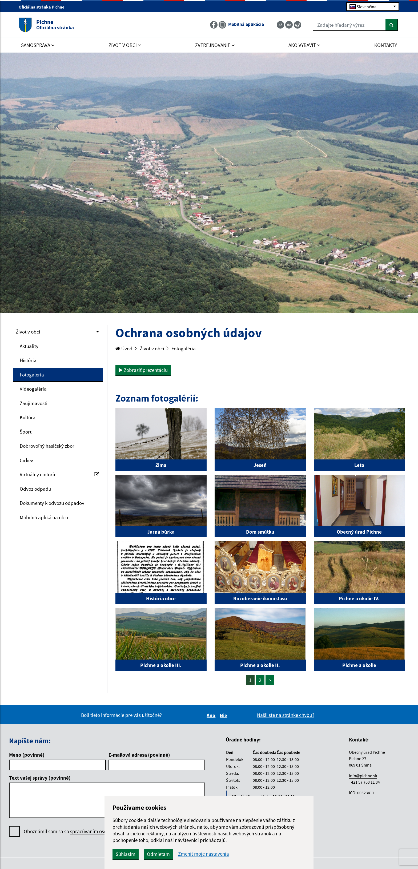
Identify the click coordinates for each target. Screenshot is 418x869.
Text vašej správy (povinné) (40, 778)
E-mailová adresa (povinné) (139, 755)
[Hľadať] (391, 25)
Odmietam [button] (158, 854)
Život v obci (28, 331)
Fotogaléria (32, 374)
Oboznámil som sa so (83, 831)
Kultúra (27, 417)
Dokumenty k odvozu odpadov (52, 503)
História (28, 360)
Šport (25, 431)
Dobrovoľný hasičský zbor (47, 446)
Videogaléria (33, 389)
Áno (212, 715)
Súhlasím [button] (125, 854)
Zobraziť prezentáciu (143, 370)
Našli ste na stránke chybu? (285, 715)
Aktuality (29, 346)
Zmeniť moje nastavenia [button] (203, 853)
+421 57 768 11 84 (364, 782)
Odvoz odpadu (35, 489)
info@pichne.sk (363, 775)
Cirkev (26, 460)
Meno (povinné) (27, 755)
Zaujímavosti (33, 403)
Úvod (123, 348)
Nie (224, 715)
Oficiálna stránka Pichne (44, 7)
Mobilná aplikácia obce (44, 517)
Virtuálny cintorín (59, 474)
